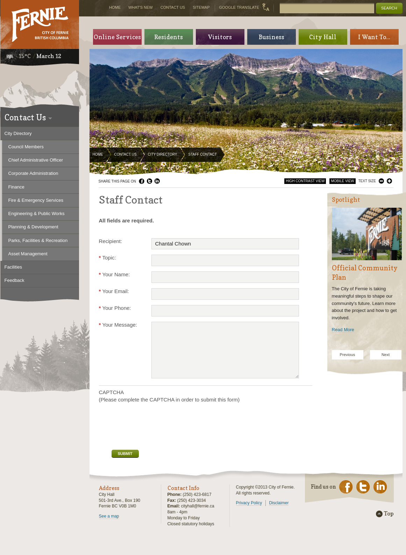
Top (389, 514)
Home (98, 154)
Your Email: (114, 291)
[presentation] (152, 425)
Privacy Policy (249, 502)
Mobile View (342, 181)
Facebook (141, 181)
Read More (343, 329)
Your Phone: (115, 308)
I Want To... (374, 37)
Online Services (117, 37)
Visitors (220, 37)
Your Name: (114, 274)
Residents (168, 37)
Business (271, 37)
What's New (140, 7)
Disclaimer (279, 502)
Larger (389, 181)
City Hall (322, 37)
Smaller (381, 181)
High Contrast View (305, 181)
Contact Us (125, 154)
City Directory (162, 154)
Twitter (149, 181)
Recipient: (110, 241)
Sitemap (201, 7)
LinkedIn (157, 181)
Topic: (107, 258)
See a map (109, 516)
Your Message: (118, 325)
